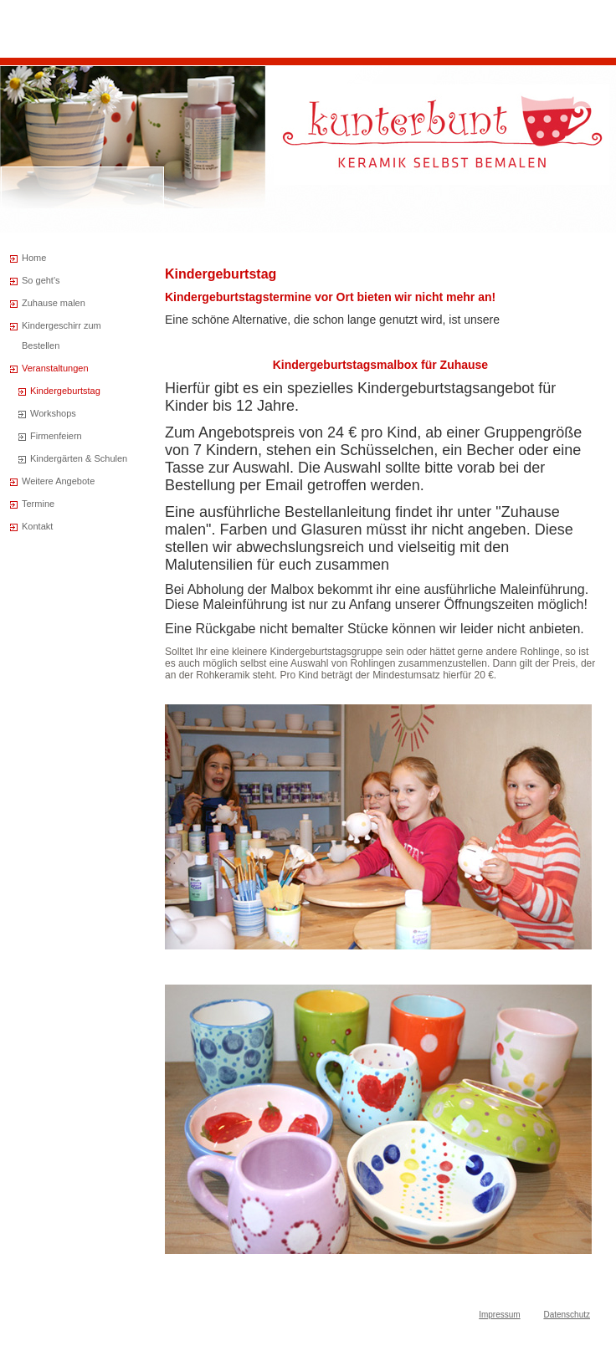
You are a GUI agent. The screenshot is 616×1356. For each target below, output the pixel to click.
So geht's (41, 280)
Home (34, 258)
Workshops (53, 413)
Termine (38, 504)
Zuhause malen (53, 303)
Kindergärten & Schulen (78, 458)
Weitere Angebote (58, 481)
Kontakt (37, 526)
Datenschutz (566, 1314)
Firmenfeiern (56, 436)
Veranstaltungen (55, 368)
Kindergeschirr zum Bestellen (61, 335)
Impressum (499, 1314)
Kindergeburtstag (65, 391)
